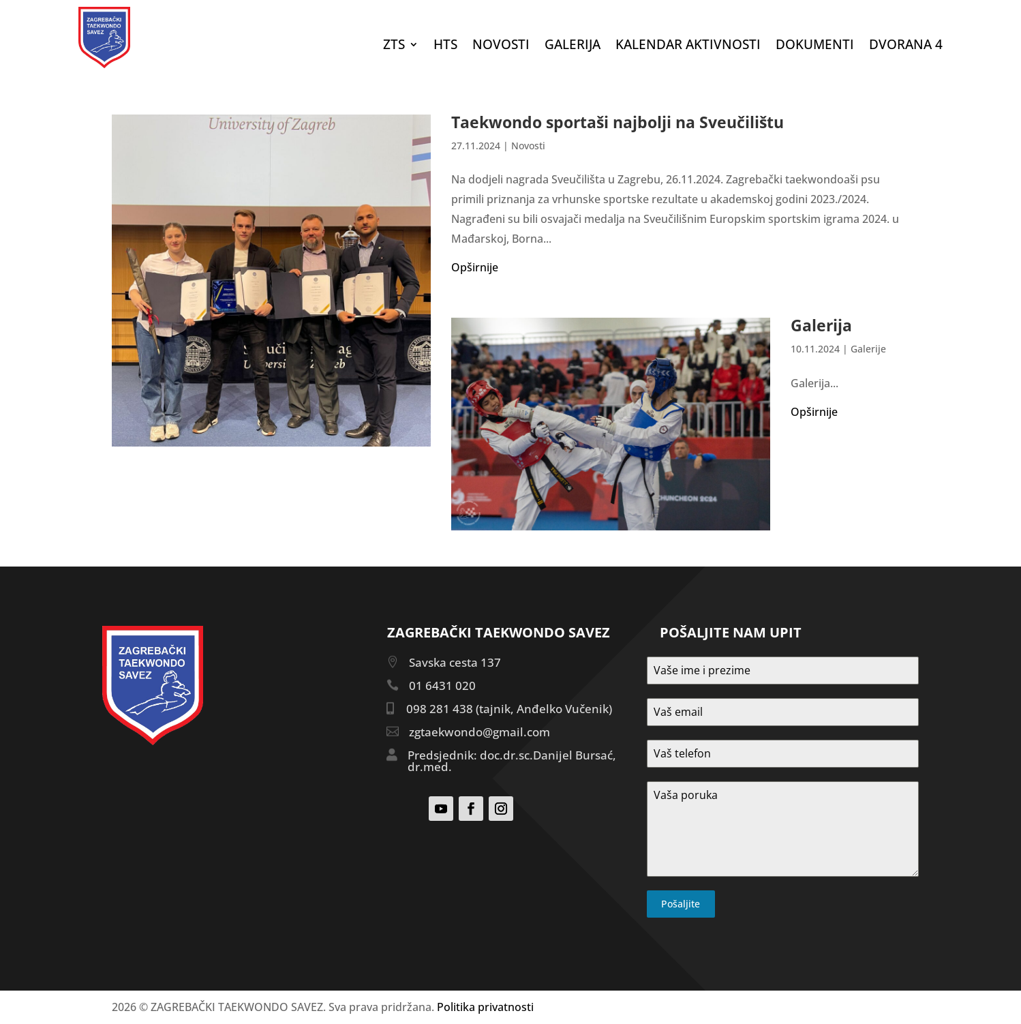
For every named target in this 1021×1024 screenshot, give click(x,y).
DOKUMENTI (815, 46)
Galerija (572, 46)
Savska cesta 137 (455, 662)
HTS (445, 46)
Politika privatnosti (485, 1006)
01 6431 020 (442, 685)
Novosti (501, 46)
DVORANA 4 (906, 46)
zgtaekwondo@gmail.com (479, 732)
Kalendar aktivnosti (688, 46)
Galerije (868, 348)
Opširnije (474, 267)
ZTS (394, 46)
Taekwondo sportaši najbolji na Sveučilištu (617, 122)
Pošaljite (680, 903)
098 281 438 (439, 709)
